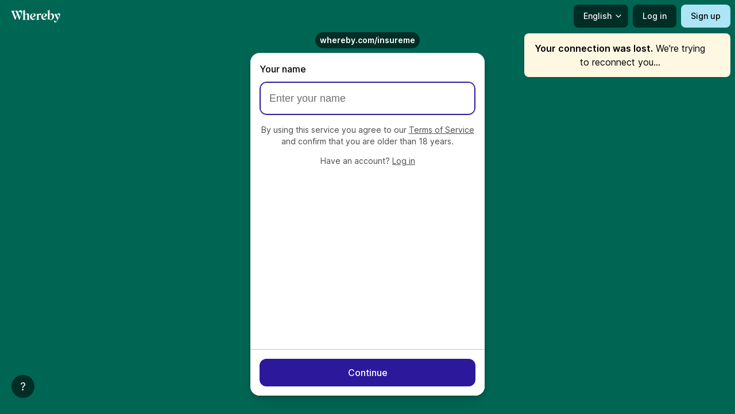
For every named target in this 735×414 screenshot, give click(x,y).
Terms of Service (441, 130)
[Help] (22, 386)
